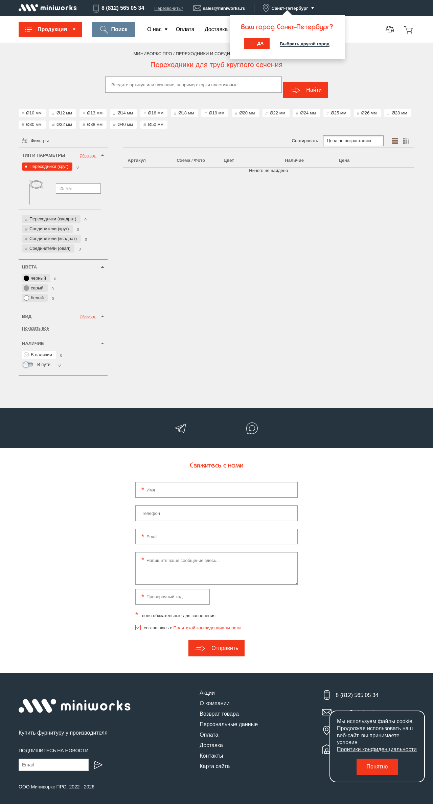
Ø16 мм (155, 107)
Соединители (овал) (49, 242)
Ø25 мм (338, 107)
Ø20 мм (247, 107)
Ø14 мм (125, 107)
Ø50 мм (155, 119)
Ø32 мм (64, 119)
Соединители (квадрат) (53, 233)
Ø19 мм (216, 107)
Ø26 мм (369, 107)
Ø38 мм (94, 119)
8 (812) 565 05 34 (118, 8)
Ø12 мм (64, 107)
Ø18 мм (186, 107)
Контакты (211, 750)
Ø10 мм (34, 107)
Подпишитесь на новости (54, 745)
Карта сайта (215, 761)
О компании (214, 698)
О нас (154, 29)
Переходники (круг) (48, 161)
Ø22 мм (278, 107)
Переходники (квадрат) (52, 213)
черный (35, 273)
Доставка (216, 29)
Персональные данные (229, 719)
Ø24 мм (308, 107)
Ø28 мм (399, 107)
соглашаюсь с (192, 622)
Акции (207, 687)
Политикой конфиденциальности (207, 622)
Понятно (377, 766)
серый (34, 282)
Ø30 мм (34, 119)
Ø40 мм (125, 119)
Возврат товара (219, 708)
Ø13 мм (94, 107)
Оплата (185, 29)
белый (34, 292)
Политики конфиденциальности (377, 749)
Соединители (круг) (49, 223)
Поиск (113, 29)
